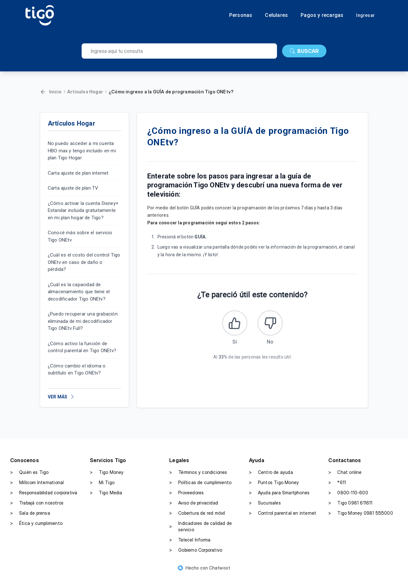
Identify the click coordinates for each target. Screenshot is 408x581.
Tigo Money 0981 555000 (360, 516)
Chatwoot (219, 571)
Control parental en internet (283, 516)
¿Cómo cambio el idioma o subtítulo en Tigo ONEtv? (77, 369)
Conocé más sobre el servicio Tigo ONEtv (80, 236)
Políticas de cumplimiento (200, 486)
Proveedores (186, 496)
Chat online (344, 476)
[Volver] (43, 92)
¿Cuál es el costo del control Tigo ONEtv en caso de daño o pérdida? (84, 262)
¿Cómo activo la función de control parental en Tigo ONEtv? (82, 347)
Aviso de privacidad (193, 506)
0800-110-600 (348, 496)
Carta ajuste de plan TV (73, 188)
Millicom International (37, 486)
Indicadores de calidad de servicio (200, 530)
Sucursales (265, 506)
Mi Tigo (102, 486)
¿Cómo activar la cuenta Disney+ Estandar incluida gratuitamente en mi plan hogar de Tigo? (83, 210)
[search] (179, 51)
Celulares (276, 15)
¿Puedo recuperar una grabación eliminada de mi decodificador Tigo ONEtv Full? (83, 321)
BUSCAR (304, 51)
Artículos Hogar (85, 91)
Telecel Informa (189, 543)
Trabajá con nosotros (36, 506)
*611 (337, 486)
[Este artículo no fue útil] (272, 324)
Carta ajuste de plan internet (78, 173)
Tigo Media (106, 496)
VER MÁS (61, 396)
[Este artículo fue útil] (233, 324)
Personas (240, 15)
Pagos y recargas (322, 15)
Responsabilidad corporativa (43, 496)
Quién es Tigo (29, 476)
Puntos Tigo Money (274, 486)
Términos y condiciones (198, 476)
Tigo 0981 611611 (350, 506)
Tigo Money (107, 476)
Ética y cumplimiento (36, 527)
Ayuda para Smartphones (279, 496)
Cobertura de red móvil (197, 516)
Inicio (55, 91)
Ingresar (365, 15)
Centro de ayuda (271, 476)
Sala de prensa (30, 516)
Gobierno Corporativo (195, 553)
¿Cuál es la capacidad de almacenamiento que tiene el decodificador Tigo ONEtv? (79, 292)
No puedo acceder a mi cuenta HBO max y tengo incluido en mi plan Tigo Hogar (82, 151)
